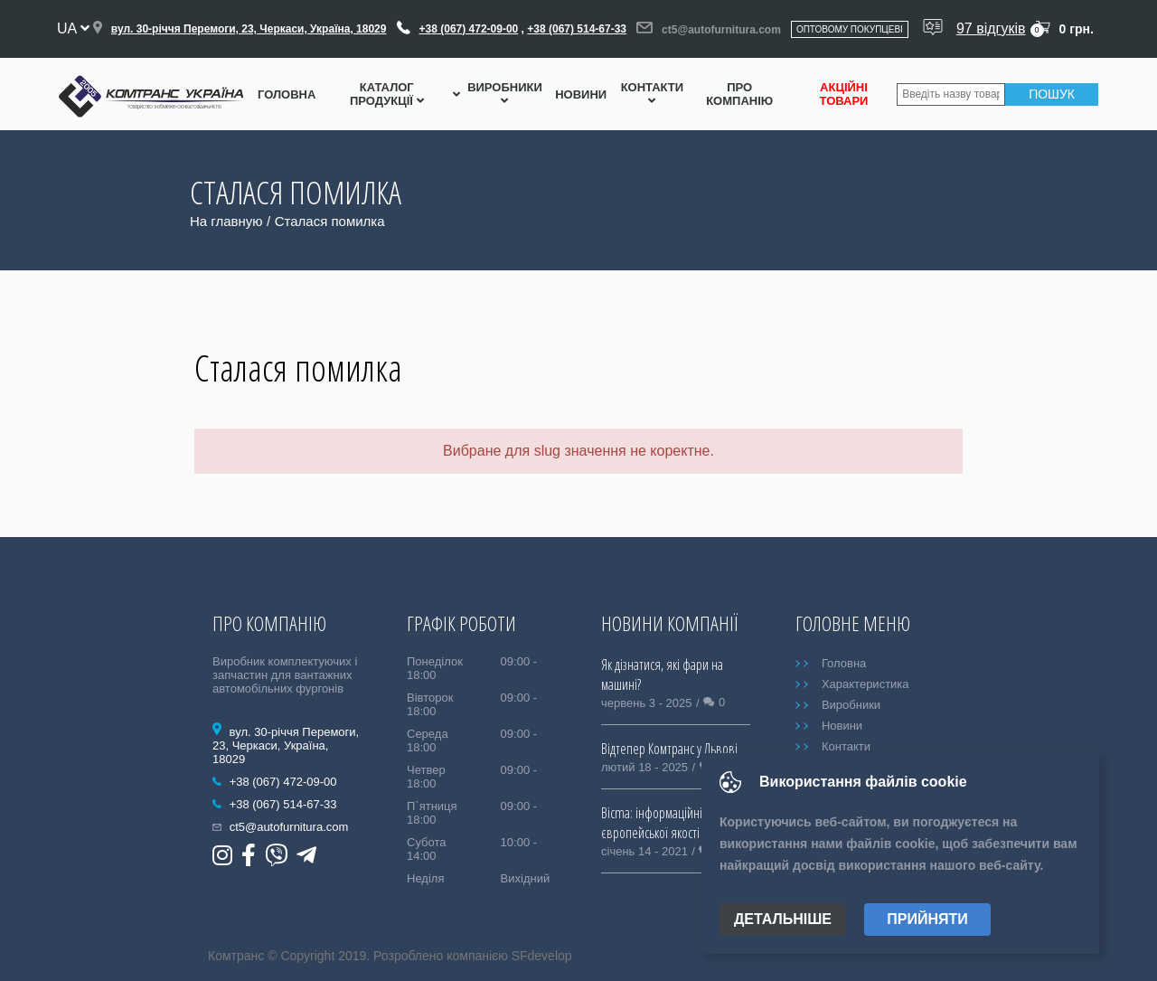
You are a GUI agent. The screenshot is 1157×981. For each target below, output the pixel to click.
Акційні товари (844, 94)
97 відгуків (991, 28)
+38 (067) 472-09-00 (469, 29)
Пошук (1052, 94)
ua (73, 28)
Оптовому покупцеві (849, 29)
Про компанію (739, 94)
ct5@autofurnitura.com (721, 30)
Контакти (652, 93)
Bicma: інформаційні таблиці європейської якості (672, 823)
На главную (226, 221)
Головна (286, 94)
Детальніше (783, 919)
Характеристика (865, 684)
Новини (581, 94)
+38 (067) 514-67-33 (576, 29)
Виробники (504, 93)
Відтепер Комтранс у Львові (669, 749)
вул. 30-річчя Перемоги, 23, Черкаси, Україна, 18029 (249, 29)
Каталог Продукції (387, 94)
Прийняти (927, 919)
